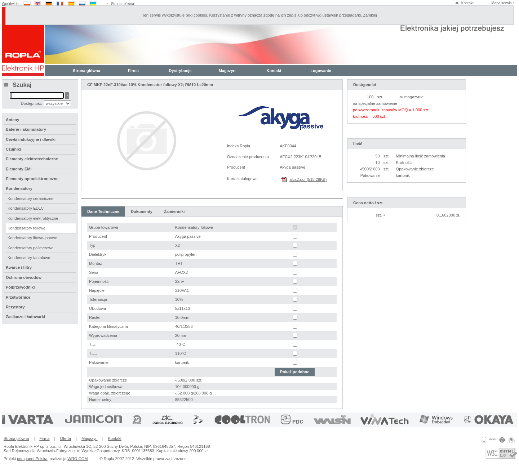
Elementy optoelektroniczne (32, 179)
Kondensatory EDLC (26, 208)
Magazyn (227, 70)
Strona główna (122, 4)
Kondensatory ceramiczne (30, 198)
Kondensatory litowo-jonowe (32, 238)
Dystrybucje (180, 70)
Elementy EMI (19, 169)
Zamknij (370, 15)
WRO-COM (77, 458)
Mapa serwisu (502, 3)
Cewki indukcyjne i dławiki (31, 139)
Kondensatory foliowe (26, 228)
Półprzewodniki (20, 287)
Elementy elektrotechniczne (32, 159)
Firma (133, 70)
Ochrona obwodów (23, 277)
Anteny (12, 119)
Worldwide (10, 4)
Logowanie (320, 70)
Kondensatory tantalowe (29, 257)
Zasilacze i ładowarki (25, 317)
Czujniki (13, 149)
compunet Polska (32, 458)
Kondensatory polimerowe (30, 248)
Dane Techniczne (103, 211)
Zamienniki (174, 211)
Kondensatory (19, 188)
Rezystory (15, 307)
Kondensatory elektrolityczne (33, 218)
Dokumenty (141, 211)
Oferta (65, 438)
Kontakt (467, 3)
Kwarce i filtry (19, 267)
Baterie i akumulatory (26, 129)
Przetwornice (18, 297)
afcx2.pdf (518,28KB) (308, 179)
